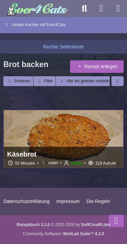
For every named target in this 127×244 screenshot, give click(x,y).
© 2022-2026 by (63, 224)
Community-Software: (63, 233)
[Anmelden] (101, 8)
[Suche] (84, 8)
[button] (18, 81)
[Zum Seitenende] (116, 221)
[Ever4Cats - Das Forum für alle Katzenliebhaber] (38, 8)
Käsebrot (22, 154)
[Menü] (118, 8)
